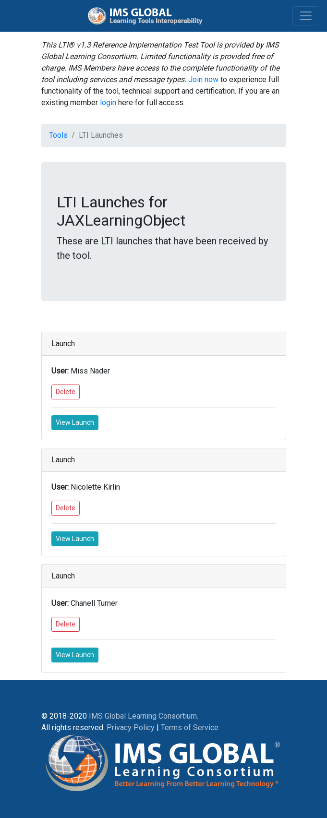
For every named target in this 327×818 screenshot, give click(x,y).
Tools (58, 135)
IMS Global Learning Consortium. (143, 716)
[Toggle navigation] (305, 15)
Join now (203, 79)
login (108, 102)
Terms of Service (189, 727)
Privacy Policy (131, 727)
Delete (65, 392)
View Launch (75, 422)
